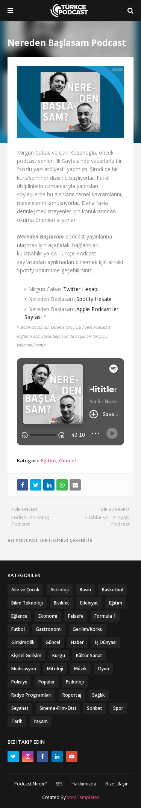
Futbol (18, 629)
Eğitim (48, 460)
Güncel (67, 460)
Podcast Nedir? (30, 784)
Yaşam (40, 721)
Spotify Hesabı (93, 298)
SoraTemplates (83, 797)
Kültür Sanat (89, 655)
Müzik (80, 668)
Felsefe (75, 616)
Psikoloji (75, 682)
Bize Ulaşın (117, 784)
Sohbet (94, 708)
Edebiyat (89, 603)
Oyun (103, 668)
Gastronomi (49, 629)
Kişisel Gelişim (26, 655)
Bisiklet (61, 603)
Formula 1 (105, 616)
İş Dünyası (106, 642)
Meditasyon (23, 668)
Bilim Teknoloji (27, 603)
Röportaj (71, 695)
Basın (85, 589)
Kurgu (58, 655)
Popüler (46, 682)
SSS (59, 784)
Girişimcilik (23, 642)
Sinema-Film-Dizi (57, 708)
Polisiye (19, 682)
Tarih (17, 721)
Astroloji (59, 589)
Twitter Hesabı (81, 289)
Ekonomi (47, 616)
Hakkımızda (83, 784)
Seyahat (20, 708)
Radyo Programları (31, 695)
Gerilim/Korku (88, 629)
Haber (77, 642)
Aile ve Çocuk (25, 589)
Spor (118, 708)
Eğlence (19, 616)
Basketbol (112, 589)
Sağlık (98, 695)
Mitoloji (55, 668)
